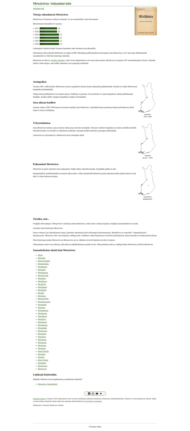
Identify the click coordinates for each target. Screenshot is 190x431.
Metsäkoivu (42, 281)
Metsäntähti (42, 328)
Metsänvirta (42, 331)
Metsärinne (42, 343)
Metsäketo (42, 278)
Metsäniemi (42, 313)
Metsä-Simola (43, 351)
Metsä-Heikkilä (44, 261)
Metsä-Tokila (43, 360)
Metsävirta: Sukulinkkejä (47, 384)
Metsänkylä (42, 316)
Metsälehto (42, 290)
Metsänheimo (43, 310)
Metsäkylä (42, 284)
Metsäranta (42, 340)
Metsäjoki (42, 270)
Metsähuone (42, 267)
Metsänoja (42, 319)
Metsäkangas (43, 273)
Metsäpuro (42, 337)
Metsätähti (42, 363)
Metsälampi (42, 287)
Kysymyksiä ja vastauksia (93, 401)
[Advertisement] (95, 72)
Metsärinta (42, 345)
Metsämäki (42, 305)
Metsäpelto (42, 334)
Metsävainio (42, 366)
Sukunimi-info (38, 9)
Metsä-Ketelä (43, 275)
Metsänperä (42, 322)
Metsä (40, 255)
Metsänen (41, 308)
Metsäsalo (42, 348)
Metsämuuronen (44, 302)
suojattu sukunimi (58, 60)
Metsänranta (42, 325)
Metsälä (41, 293)
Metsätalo (41, 354)
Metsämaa (42, 296)
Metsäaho (41, 258)
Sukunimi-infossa (39, 399)
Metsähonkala (43, 264)
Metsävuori (42, 369)
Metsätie (41, 357)
